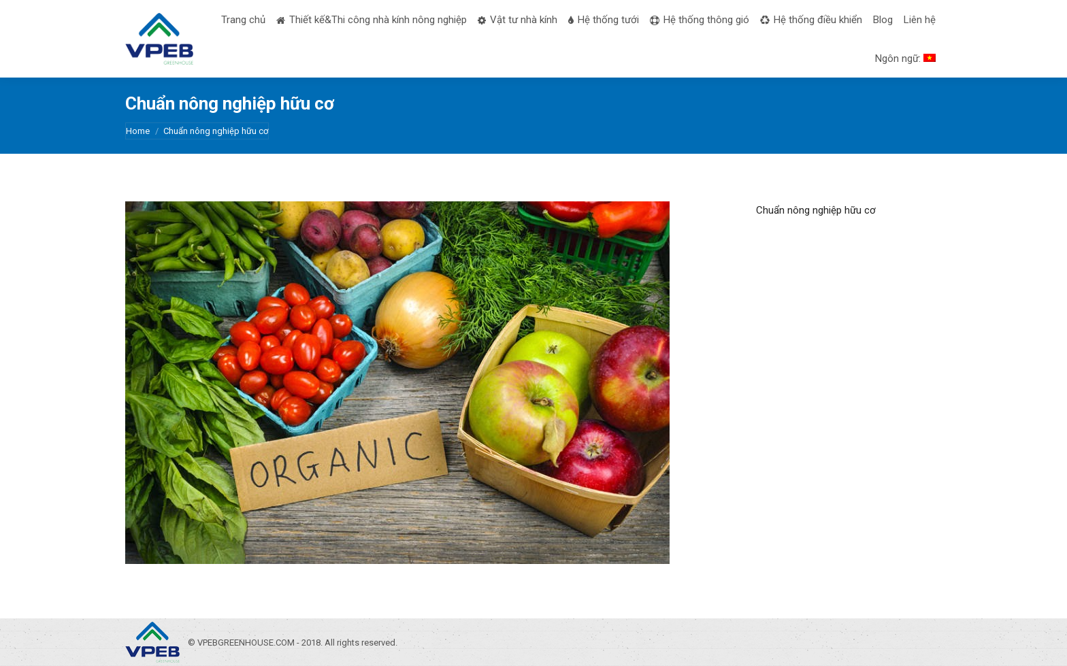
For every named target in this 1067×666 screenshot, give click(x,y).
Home (138, 131)
